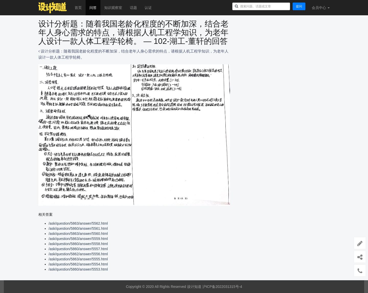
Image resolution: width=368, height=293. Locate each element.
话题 (133, 8)
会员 (321, 8)
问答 (93, 8)
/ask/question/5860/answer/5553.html (78, 269)
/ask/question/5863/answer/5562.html (78, 223)
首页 (78, 8)
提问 (299, 6)
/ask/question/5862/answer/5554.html (78, 264)
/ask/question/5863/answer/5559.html (78, 239)
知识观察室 (113, 8)
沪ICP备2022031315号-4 (222, 287)
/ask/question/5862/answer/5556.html (78, 254)
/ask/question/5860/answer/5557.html (78, 249)
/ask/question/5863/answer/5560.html (78, 234)
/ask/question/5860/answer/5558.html (78, 244)
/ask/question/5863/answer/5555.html (78, 259)
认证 (148, 8)
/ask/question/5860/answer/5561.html (78, 228)
